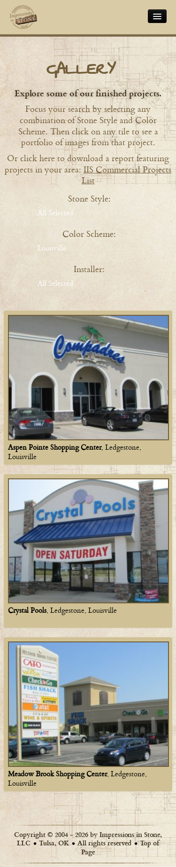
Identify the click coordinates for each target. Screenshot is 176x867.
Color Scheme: (89, 233)
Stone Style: (89, 198)
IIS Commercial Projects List (127, 175)
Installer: (89, 268)
